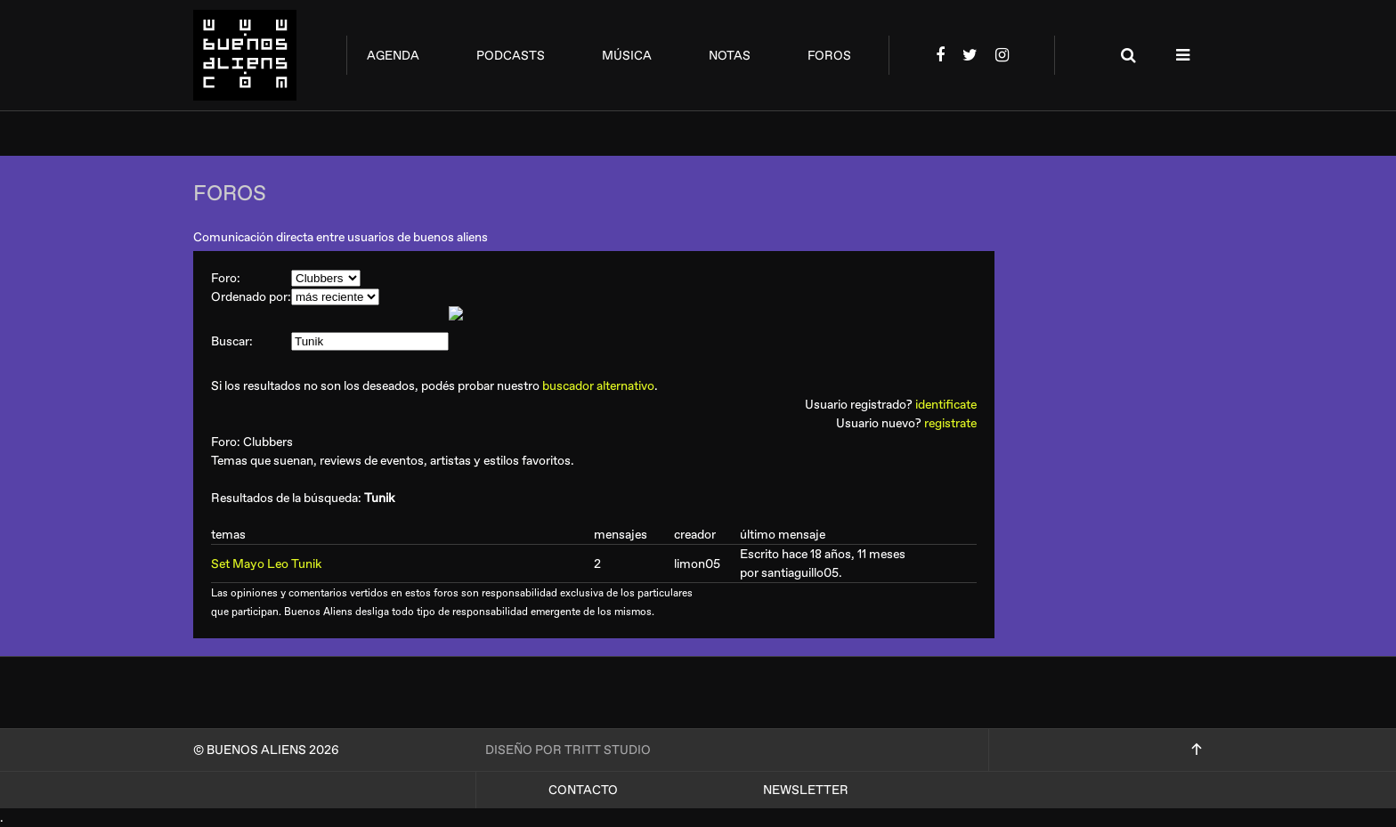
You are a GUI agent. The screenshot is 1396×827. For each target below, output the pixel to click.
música (627, 55)
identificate (946, 404)
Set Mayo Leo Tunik (266, 564)
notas (730, 55)
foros (829, 55)
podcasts (510, 55)
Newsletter (805, 790)
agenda (393, 55)
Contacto (583, 790)
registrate (950, 423)
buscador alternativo (598, 385)
